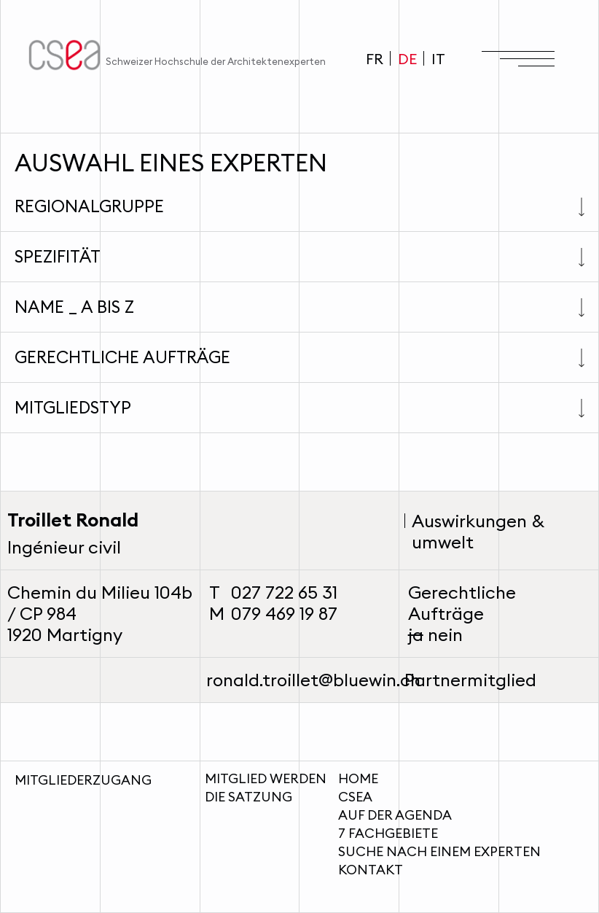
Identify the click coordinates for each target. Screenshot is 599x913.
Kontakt (370, 869)
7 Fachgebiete (388, 833)
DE (407, 59)
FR (374, 59)
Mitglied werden (265, 778)
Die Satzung (248, 796)
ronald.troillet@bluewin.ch (313, 680)
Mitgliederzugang (83, 780)
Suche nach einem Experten (439, 851)
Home (358, 778)
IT (438, 59)
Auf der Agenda (395, 815)
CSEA (355, 796)
